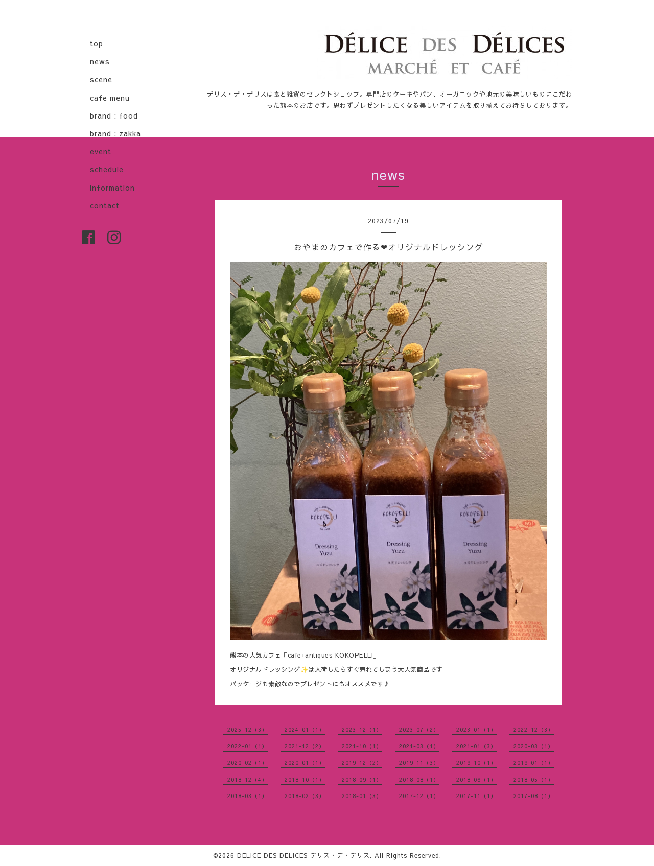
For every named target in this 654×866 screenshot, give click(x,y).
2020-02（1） (247, 762)
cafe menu (110, 97)
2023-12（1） (362, 729)
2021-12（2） (305, 746)
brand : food (114, 115)
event (100, 151)
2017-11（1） (476, 796)
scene (101, 79)
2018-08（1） (419, 779)
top (96, 43)
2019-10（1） (476, 762)
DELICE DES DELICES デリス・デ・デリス (303, 855)
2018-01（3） (362, 796)
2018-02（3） (305, 796)
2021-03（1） (419, 746)
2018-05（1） (533, 779)
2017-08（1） (533, 796)
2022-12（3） (533, 729)
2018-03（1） (247, 796)
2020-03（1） (533, 746)
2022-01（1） (247, 746)
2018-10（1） (305, 779)
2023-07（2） (419, 729)
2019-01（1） (533, 762)
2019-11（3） (419, 762)
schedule (107, 169)
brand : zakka (115, 133)
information (112, 187)
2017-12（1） (419, 796)
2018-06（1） (476, 779)
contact (105, 205)
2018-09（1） (362, 779)
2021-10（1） (362, 746)
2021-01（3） (476, 746)
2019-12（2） (362, 762)
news (100, 61)
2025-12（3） (247, 729)
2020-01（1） (305, 762)
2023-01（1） (476, 729)
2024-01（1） (305, 729)
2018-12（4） (247, 779)
